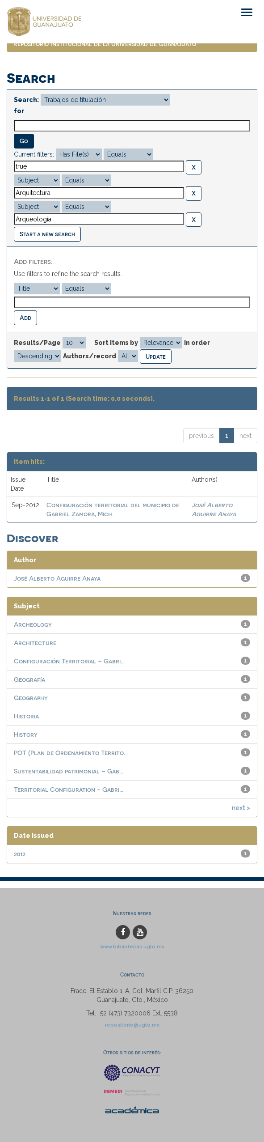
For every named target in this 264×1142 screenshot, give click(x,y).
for (19, 111)
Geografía (29, 679)
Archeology (33, 624)
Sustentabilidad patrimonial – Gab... (68, 771)
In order (197, 342)
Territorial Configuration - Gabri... (68, 789)
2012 (19, 854)
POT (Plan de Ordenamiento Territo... (71, 752)
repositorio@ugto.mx (132, 1025)
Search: (26, 99)
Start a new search (47, 233)
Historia (26, 716)
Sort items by (116, 342)
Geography (31, 697)
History (26, 734)
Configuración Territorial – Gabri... (69, 661)
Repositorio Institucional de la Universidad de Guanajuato (104, 43)
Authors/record (89, 356)
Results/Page (37, 342)
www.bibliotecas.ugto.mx (132, 946)
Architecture (35, 642)
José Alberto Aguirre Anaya (57, 578)
